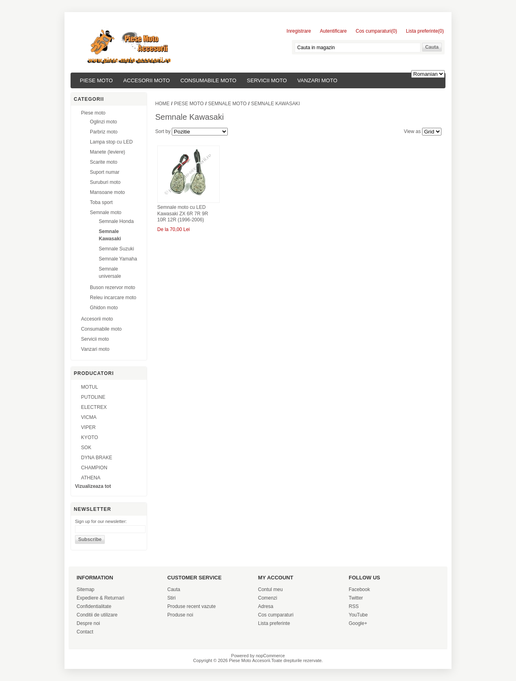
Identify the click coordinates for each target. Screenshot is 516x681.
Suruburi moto (105, 182)
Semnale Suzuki (116, 249)
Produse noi (180, 615)
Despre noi (88, 623)
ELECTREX (94, 407)
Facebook (359, 589)
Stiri (171, 598)
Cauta (173, 589)
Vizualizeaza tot (93, 486)
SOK (86, 447)
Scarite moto (103, 162)
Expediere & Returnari (100, 598)
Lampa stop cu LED (111, 142)
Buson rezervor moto (112, 287)
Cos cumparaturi (275, 615)
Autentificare (333, 31)
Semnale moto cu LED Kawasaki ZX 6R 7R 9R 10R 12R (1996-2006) (182, 213)
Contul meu (270, 589)
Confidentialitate (94, 606)
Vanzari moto (317, 80)
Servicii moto (267, 80)
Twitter (356, 598)
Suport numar (104, 172)
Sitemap (85, 589)
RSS (354, 606)
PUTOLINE (93, 397)
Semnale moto (105, 212)
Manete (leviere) (107, 152)
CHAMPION (94, 468)
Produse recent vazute (191, 606)
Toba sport (101, 202)
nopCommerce (270, 655)
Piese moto (96, 80)
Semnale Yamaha (118, 259)
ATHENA (90, 478)
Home (162, 103)
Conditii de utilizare (97, 615)
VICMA (88, 417)
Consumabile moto (208, 80)
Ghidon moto (104, 307)
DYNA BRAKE (96, 457)
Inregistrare (299, 31)
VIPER (88, 427)
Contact (85, 632)
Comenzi (267, 598)
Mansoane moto (107, 192)
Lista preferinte (274, 623)
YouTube (358, 615)
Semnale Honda (116, 221)
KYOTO (89, 437)
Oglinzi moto (103, 122)
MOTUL (89, 387)
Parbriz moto (104, 132)
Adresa (265, 606)
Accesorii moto (146, 80)
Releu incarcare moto (113, 297)
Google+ (358, 623)
